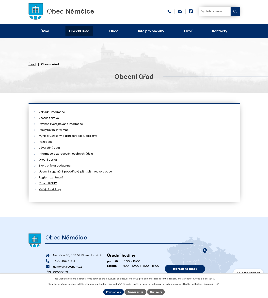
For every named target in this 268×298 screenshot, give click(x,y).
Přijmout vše (113, 291)
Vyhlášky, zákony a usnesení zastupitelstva (68, 136)
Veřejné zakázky (50, 189)
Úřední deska (48, 160)
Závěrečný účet (49, 148)
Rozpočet (45, 142)
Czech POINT (48, 183)
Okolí (188, 31)
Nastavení (156, 291)
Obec (113, 31)
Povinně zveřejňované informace (61, 124)
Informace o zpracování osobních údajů (66, 154)
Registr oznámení (51, 177)
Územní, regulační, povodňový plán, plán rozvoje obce (75, 171)
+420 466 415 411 (65, 261)
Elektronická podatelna (55, 166)
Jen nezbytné (135, 291)
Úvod (32, 64)
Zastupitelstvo (49, 118)
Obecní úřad (79, 31)
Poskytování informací (54, 130)
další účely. (209, 278)
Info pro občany (151, 31)
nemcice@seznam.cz (67, 267)
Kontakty (219, 31)
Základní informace (52, 112)
